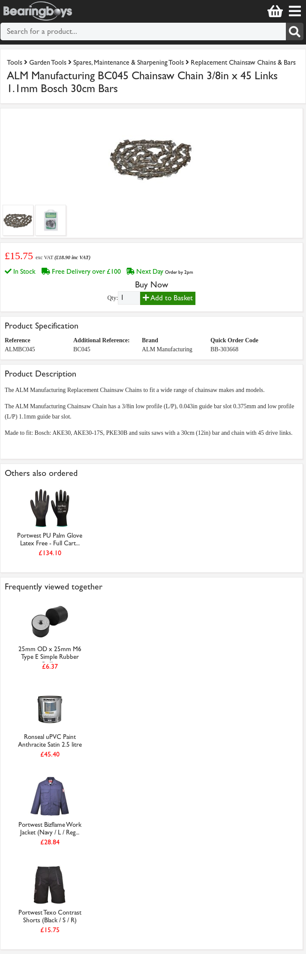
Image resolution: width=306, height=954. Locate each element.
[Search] (294, 31)
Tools (15, 62)
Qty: (112, 298)
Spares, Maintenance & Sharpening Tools (128, 62)
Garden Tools (47, 62)
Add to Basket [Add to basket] (168, 298)
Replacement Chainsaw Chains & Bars (243, 62)
